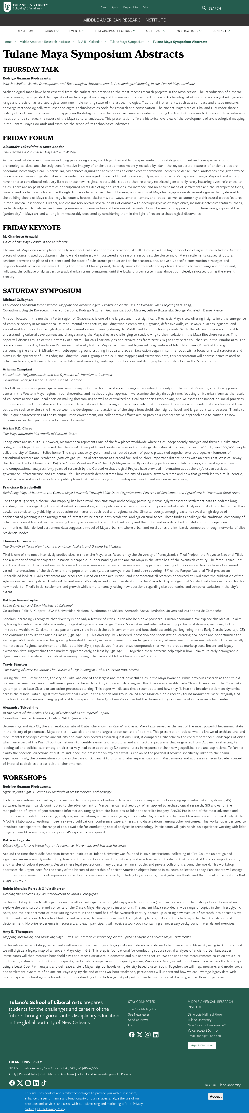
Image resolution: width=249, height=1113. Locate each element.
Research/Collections (113, 31)
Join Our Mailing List (142, 1009)
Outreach (154, 31)
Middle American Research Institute (124, 20)
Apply (114, 7)
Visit (145, 7)
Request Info (130, 7)
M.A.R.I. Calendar (90, 41)
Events (75, 31)
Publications (187, 31)
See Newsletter (138, 1014)
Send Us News (138, 1019)
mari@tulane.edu (209, 1035)
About (50, 31)
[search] (211, 8)
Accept (216, 1096)
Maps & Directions (202, 1045)
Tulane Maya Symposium (127, 41)
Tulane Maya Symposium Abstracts (180, 41)
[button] (26, 30)
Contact (219, 31)
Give (103, 7)
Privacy (126, 1074)
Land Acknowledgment (102, 1074)
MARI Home (26, 31)
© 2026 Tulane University (222, 1084)
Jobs (80, 1074)
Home (7, 41)
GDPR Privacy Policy (51, 1108)
